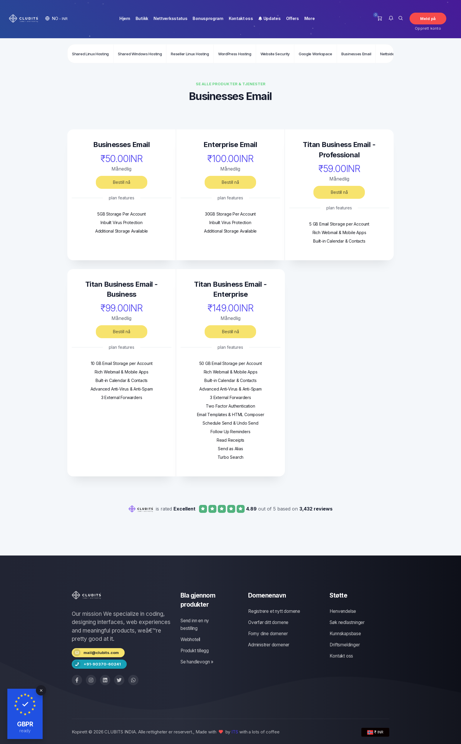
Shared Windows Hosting (140, 53)
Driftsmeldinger (345, 645)
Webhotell (190, 639)
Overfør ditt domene (268, 622)
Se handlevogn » (197, 662)
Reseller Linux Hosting (190, 53)
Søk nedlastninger (347, 622)
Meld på (428, 18)
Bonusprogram (208, 18)
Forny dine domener (268, 633)
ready (25, 730)
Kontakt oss (241, 18)
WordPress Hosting (234, 53)
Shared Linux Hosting (90, 53)
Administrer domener (268, 645)
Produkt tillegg (195, 650)
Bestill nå (121, 182)
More (309, 18)
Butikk (142, 18)
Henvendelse (343, 611)
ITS (234, 732)
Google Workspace (315, 53)
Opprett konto (428, 28)
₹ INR (375, 732)
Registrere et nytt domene (274, 611)
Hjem (124, 18)
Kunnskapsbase (345, 633)
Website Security (275, 53)
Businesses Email (356, 53)
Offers (292, 18)
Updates (269, 18)
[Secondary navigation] (230, 53)
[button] (56, 18)
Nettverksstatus (170, 18)
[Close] (41, 690)
